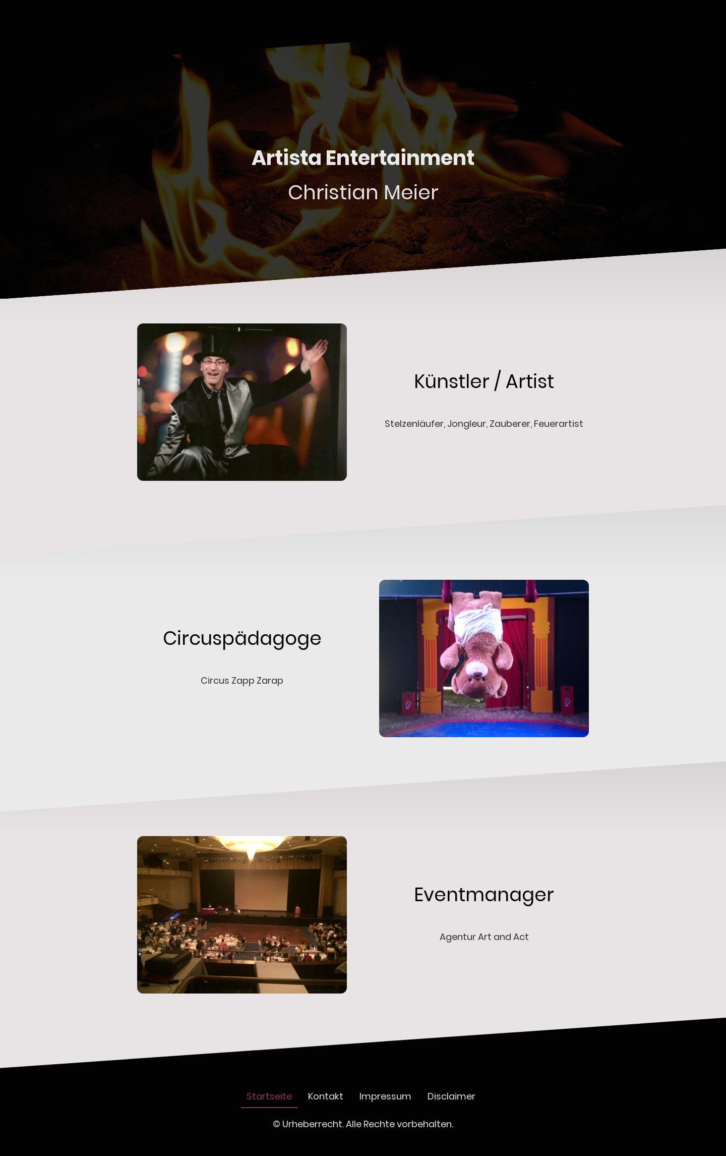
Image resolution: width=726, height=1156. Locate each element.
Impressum (385, 1096)
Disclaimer (451, 1096)
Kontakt (325, 1096)
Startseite (269, 1096)
